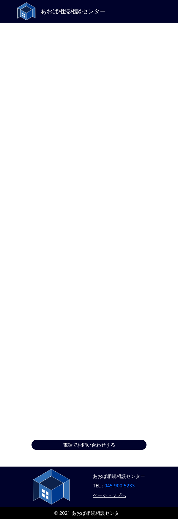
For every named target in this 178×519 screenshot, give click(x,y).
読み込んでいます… (89, 234)
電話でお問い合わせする (89, 445)
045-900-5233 (120, 485)
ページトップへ (109, 495)
